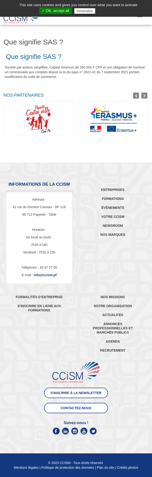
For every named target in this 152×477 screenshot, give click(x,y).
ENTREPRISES (113, 190)
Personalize (85, 11)
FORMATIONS (113, 199)
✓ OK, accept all (55, 11)
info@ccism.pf (45, 275)
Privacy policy (108, 11)
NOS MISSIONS (113, 297)
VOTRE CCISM (112, 217)
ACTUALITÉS (112, 315)
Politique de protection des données (67, 467)
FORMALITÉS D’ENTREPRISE (39, 297)
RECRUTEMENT (112, 350)
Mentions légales (26, 467)
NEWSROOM (113, 226)
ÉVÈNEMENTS (112, 208)
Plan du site (105, 467)
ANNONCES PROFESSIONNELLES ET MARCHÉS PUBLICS (113, 328)
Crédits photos (127, 467)
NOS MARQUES (112, 234)
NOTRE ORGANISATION (113, 306)
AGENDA (113, 341)
